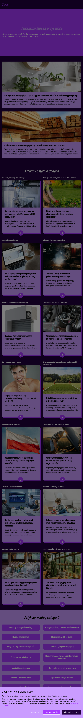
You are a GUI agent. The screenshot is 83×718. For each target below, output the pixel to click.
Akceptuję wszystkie (71, 712)
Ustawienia (35, 712)
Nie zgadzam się (52, 712)
